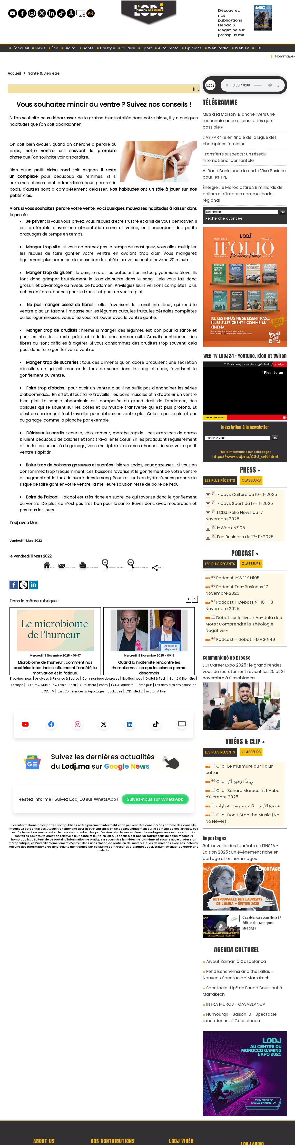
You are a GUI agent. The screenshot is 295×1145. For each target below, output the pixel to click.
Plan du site (134, 1135)
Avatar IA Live (142, 715)
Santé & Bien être (50, 73)
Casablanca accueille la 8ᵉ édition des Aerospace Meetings (261, 889)
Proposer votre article (112, 1109)
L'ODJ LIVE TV (181, 1109)
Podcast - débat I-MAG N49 (243, 620)
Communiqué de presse (128, 696)
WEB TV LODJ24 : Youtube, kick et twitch (245, 336)
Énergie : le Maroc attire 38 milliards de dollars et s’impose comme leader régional (243, 175)
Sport (145, 48)
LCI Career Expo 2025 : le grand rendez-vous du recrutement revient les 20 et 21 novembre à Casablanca (245, 651)
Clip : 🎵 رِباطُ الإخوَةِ (233, 754)
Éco (53, 48)
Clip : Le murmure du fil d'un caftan (249, 745)
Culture (126, 48)
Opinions (191, 48)
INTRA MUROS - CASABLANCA (231, 964)
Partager (136, 585)
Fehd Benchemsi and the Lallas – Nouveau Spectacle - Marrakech (242, 939)
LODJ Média (113, 715)
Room (188, 703)
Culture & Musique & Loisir (113, 703)
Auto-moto (166, 48)
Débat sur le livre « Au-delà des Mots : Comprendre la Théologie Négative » (240, 606)
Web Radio (216, 48)
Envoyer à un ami (57, 567)
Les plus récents (222, 466)
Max (34, 523)
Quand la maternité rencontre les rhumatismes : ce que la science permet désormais (149, 682)
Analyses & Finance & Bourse (72, 696)
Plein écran (275, 358)
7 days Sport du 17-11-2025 (242, 490)
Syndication (160, 1135)
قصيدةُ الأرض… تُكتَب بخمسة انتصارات (246, 776)
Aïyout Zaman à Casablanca (231, 927)
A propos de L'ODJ (44, 1109)
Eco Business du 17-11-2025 (242, 521)
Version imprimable (105, 567)
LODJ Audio (252, 1111)
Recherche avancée (221, 195)
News (39, 48)
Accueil (16, 73)
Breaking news (25, 696)
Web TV (240, 48)
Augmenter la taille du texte (165, 567)
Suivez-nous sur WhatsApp (155, 823)
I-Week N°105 (229, 512)
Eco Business (168, 696)
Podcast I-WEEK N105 (236, 563)
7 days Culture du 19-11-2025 (244, 481)
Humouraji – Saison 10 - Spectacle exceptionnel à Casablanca (235, 976)
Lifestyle (105, 48)
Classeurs (258, 466)
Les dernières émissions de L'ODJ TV (112, 709)
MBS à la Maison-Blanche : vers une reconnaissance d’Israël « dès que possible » (242, 116)
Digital (69, 48)
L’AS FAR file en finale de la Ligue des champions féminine (235, 131)
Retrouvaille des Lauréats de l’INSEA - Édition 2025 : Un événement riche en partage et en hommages (242, 820)
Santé (86, 48)
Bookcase (89, 715)
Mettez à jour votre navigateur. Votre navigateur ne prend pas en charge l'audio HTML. (253, 85)
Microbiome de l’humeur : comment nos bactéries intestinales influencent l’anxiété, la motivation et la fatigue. (55, 684)
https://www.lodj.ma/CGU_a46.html (245, 443)
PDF (257, 48)
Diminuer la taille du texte (90, 585)
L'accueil (19, 48)
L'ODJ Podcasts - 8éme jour (44, 709)
